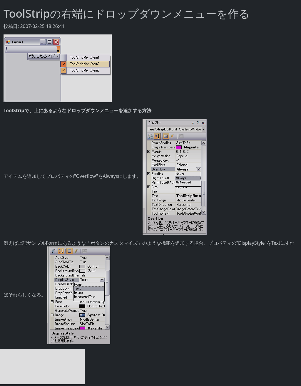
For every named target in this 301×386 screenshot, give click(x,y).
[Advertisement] (42, 366)
